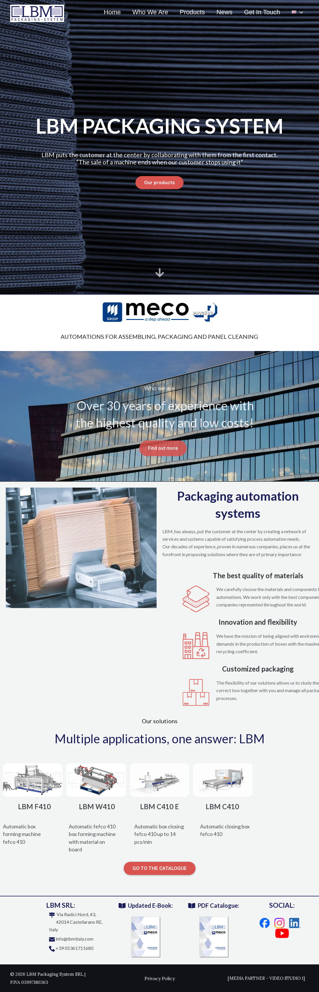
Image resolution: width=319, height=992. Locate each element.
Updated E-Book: (150, 905)
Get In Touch (260, 12)
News (221, 12)
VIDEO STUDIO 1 (286, 978)
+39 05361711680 (74, 948)
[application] (299, 12)
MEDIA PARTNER (247, 978)
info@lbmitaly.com (74, 938)
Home (106, 12)
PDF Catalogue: (218, 905)
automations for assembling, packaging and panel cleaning (159, 336)
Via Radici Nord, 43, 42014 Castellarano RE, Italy (75, 922)
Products (188, 12)
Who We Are (145, 12)
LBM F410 (34, 806)
